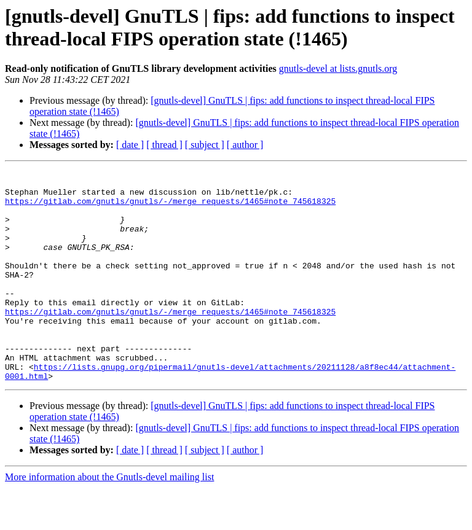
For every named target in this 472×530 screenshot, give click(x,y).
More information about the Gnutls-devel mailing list (109, 519)
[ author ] (245, 144)
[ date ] (130, 144)
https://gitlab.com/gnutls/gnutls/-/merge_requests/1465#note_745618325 (170, 208)
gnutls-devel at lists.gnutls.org (338, 68)
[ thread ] (164, 144)
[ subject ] (204, 144)
